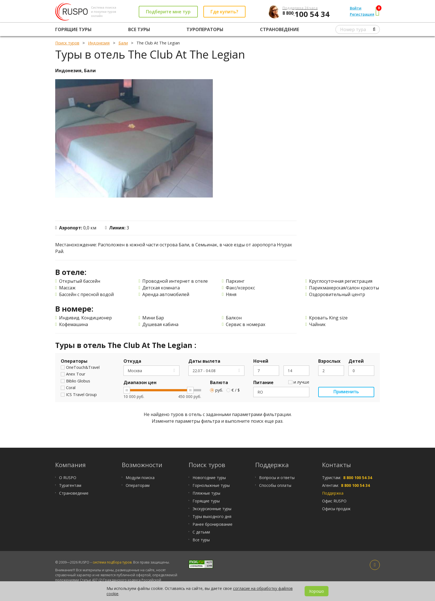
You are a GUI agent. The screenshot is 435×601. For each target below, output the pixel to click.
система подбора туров (112, 562)
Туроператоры (204, 29)
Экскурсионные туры (212, 508)
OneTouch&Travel (80, 367)
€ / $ (233, 390)
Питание (263, 382)
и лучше (298, 382)
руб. (216, 390)
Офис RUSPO (334, 501)
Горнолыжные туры (211, 485)
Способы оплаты (275, 485)
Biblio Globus (75, 381)
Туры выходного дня (212, 516)
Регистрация (362, 14)
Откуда (132, 361)
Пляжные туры (206, 493)
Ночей (260, 361)
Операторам (138, 485)
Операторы (74, 361)
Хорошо (316, 591)
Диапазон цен (139, 382)
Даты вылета (204, 361)
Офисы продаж (336, 508)
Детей (356, 361)
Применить (346, 392)
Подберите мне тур (168, 12)
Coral (68, 388)
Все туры (139, 29)
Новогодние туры (209, 477)
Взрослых (329, 361)
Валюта (219, 382)
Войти (355, 8)
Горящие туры (73, 29)
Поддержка (332, 493)
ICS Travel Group (79, 395)
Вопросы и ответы (277, 477)
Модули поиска (140, 477)
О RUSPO (67, 477)
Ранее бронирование (212, 524)
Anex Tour (73, 374)
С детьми (201, 532)
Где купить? (224, 12)
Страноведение (279, 29)
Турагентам (70, 485)
